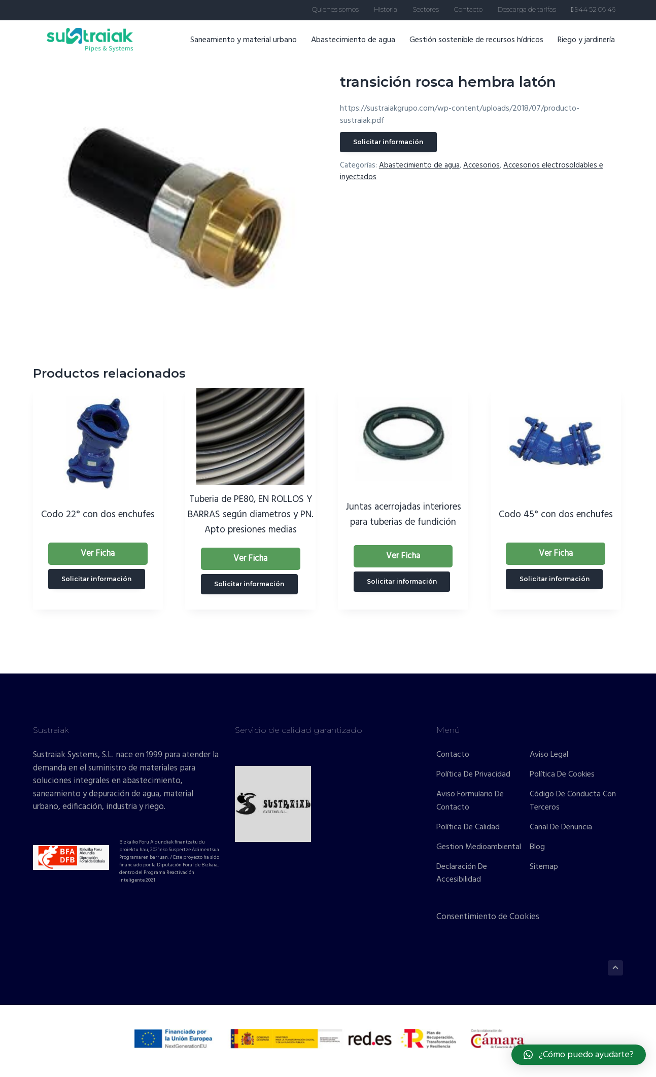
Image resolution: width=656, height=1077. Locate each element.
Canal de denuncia (561, 827)
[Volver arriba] (615, 967)
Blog (537, 847)
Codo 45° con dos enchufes (556, 514)
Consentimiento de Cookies (487, 917)
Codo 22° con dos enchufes (98, 514)
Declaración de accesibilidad (461, 874)
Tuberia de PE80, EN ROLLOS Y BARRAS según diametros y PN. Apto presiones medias (251, 514)
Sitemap (544, 867)
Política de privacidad (473, 774)
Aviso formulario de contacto (470, 801)
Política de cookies (562, 774)
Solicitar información (388, 142)
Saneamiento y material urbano (249, 45)
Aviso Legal (549, 755)
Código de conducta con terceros (573, 801)
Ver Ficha (98, 553)
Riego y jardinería (592, 45)
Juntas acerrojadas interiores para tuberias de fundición (403, 514)
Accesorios (481, 165)
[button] (578, 1055)
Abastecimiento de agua (359, 45)
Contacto (452, 755)
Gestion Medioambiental (478, 847)
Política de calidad (468, 827)
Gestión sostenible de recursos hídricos (482, 45)
